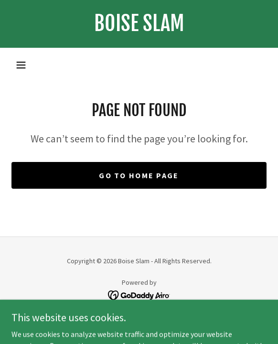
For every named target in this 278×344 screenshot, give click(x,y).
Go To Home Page (139, 175)
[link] (139, 23)
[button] (21, 65)
